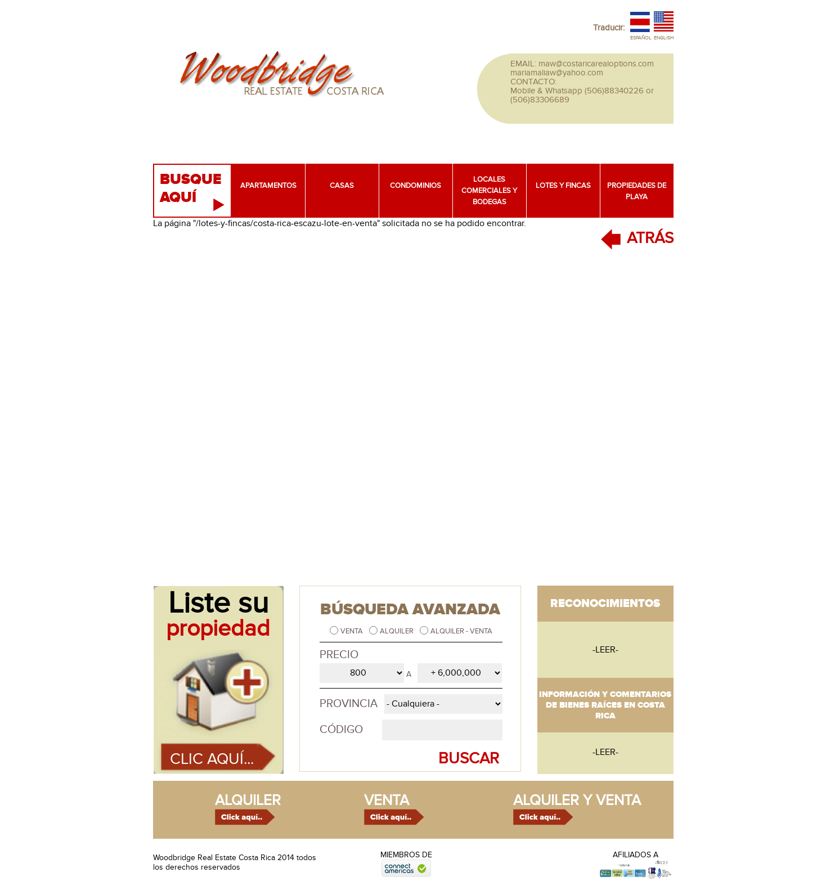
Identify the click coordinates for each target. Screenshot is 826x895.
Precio (339, 655)
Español (641, 38)
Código (341, 729)
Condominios (415, 185)
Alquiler (397, 631)
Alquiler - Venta (461, 631)
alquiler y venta (577, 800)
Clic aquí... (212, 759)
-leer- (605, 649)
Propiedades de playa (636, 191)
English (664, 38)
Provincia (349, 703)
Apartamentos (268, 185)
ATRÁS (650, 238)
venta (386, 800)
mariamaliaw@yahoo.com (556, 73)
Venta (352, 631)
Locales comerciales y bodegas (489, 190)
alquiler (248, 800)
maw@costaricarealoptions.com (596, 64)
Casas (342, 185)
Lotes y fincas (563, 185)
